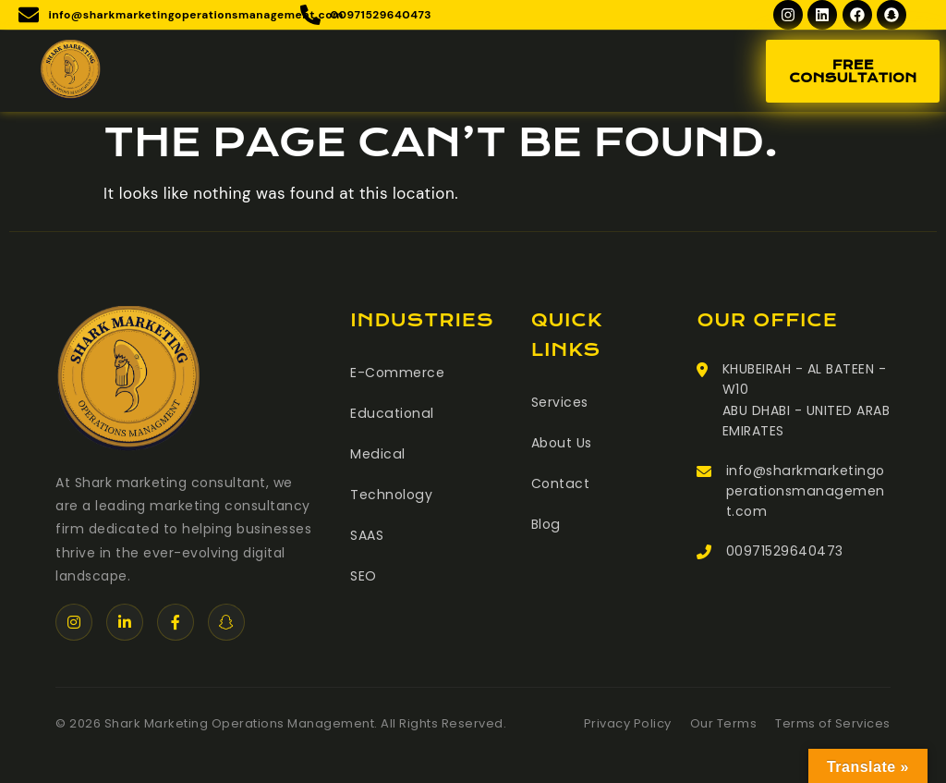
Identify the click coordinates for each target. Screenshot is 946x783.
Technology (390, 494)
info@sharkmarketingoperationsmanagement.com (804, 491)
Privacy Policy (628, 723)
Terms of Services (833, 723)
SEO (363, 576)
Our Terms (724, 723)
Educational (390, 413)
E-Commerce (397, 372)
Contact (560, 483)
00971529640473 (784, 551)
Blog (545, 524)
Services (559, 402)
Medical (377, 454)
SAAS (366, 535)
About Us (561, 443)
